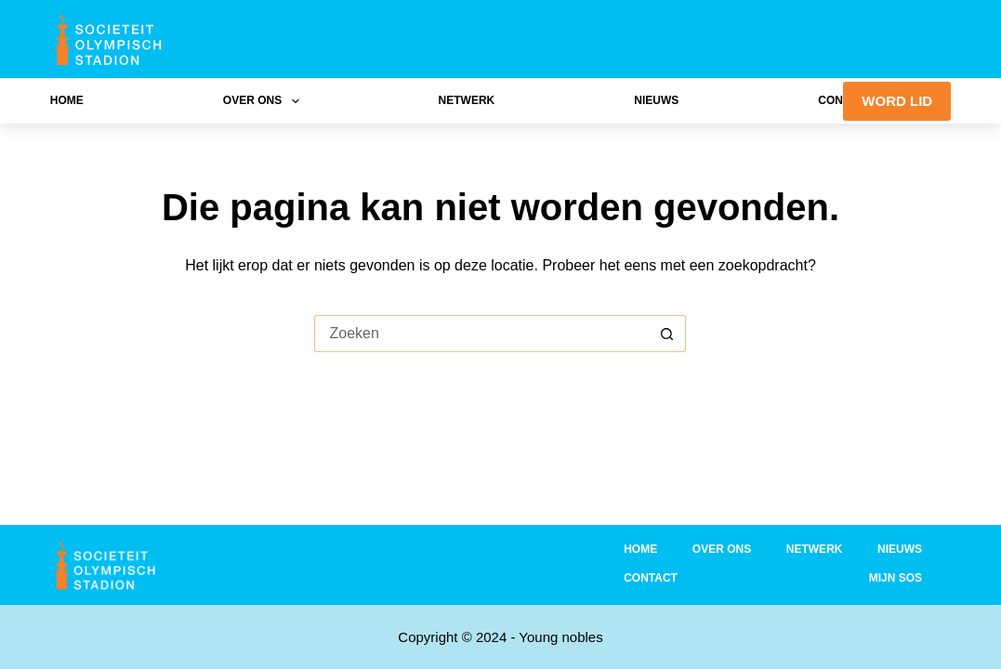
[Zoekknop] (667, 333)
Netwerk (467, 100)
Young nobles (560, 637)
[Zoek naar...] (481, 333)
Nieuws (656, 100)
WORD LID (897, 101)
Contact (651, 577)
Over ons (265, 101)
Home (67, 100)
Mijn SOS (895, 577)
